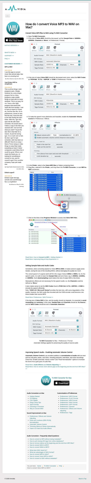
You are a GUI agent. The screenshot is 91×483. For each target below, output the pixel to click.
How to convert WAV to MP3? (39, 445)
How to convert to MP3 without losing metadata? (45, 439)
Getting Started (35, 396)
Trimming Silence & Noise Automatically (43, 426)
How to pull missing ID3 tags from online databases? (47, 441)
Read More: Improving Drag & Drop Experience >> (42, 259)
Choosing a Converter (37, 406)
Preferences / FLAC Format (69, 398)
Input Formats (34, 404)
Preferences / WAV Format (68, 402)
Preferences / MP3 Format (68, 396)
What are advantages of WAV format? (42, 452)
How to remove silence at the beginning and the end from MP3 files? (52, 443)
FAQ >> (7, 58)
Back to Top (82, 479)
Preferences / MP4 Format (68, 400)
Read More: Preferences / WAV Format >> (39, 297)
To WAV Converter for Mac (62, 378)
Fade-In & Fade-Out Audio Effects (41, 428)
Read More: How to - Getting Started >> (44, 257)
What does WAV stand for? (38, 450)
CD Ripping (33, 398)
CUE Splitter (34, 400)
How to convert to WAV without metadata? (43, 458)
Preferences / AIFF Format (68, 404)
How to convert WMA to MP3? (39, 447)
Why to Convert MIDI (36, 408)
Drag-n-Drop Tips (35, 402)
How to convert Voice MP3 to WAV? (41, 456)
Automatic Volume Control (38, 424)
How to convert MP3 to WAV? (39, 454)
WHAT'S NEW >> (10, 52)
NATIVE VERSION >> (12, 45)
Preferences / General (67, 406)
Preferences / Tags (66, 412)
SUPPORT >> (9, 55)
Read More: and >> (43, 364)
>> (13, 64)
